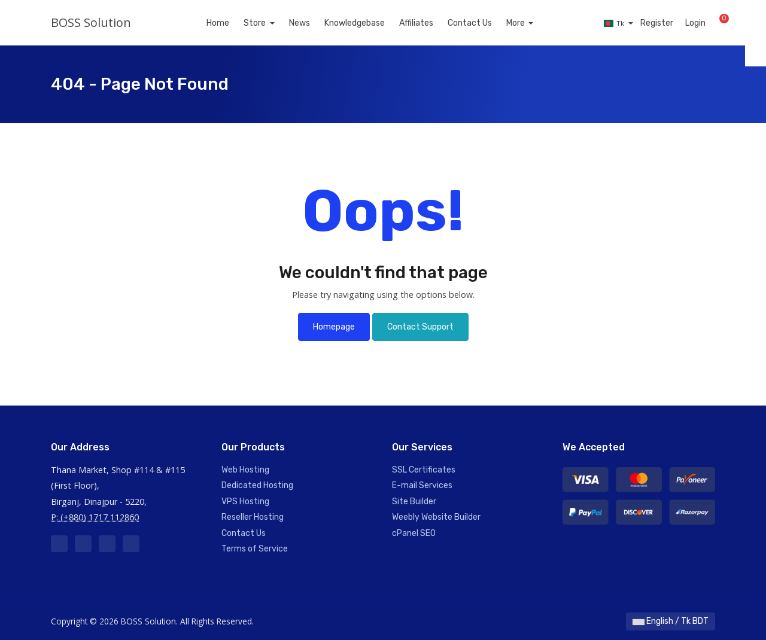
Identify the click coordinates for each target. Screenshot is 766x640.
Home (231, 23)
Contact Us (483, 23)
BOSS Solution (91, 22)
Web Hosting (245, 470)
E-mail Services (422, 485)
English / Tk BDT (671, 621)
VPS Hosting (245, 501)
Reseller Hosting (252, 517)
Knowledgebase (368, 23)
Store (269, 23)
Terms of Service (254, 549)
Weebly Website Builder (436, 517)
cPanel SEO (414, 533)
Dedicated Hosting (257, 485)
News (313, 23)
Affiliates (430, 23)
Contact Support (420, 327)
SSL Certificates (423, 470)
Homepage (334, 327)
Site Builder (414, 501)
